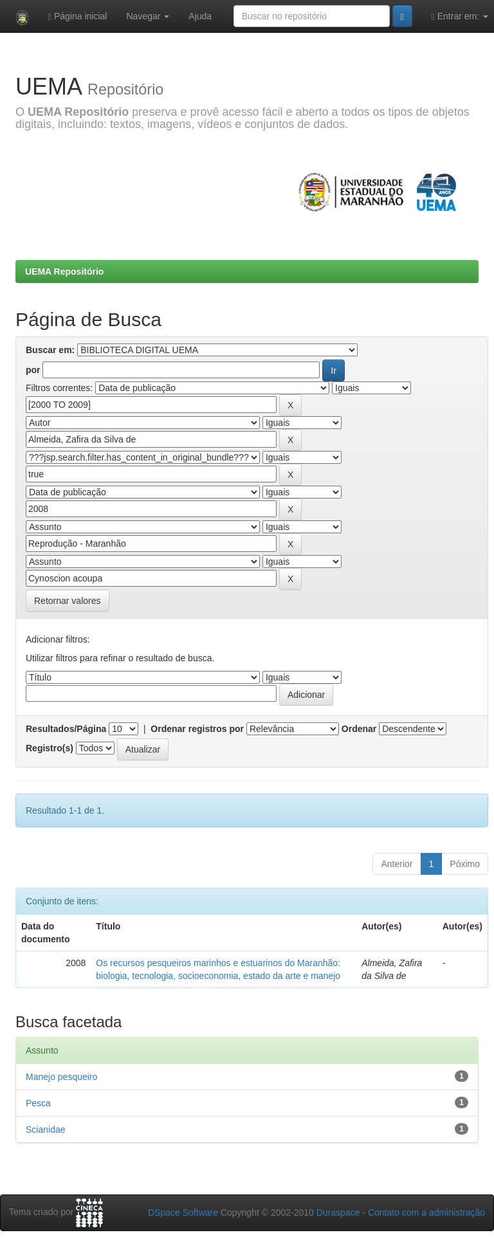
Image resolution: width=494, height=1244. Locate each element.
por (33, 370)
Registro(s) (49, 748)
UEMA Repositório (64, 271)
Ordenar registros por (197, 729)
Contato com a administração (426, 1212)
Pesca (38, 1103)
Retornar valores (67, 601)
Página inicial (77, 16)
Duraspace (338, 1212)
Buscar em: (50, 350)
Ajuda (200, 16)
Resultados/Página (66, 729)
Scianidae (46, 1129)
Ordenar (359, 729)
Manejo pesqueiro (61, 1077)
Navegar (147, 16)
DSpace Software (183, 1212)
